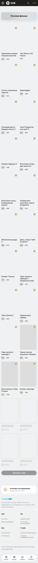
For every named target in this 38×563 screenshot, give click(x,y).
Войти (34, 3)
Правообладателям (7, 522)
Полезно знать (5, 533)
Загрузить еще (19, 473)
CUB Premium (5, 536)
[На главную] (10, 3)
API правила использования (25, 522)
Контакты (4, 519)
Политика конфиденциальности (27, 536)
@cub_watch (9, 549)
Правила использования (28, 533)
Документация (25, 519)
